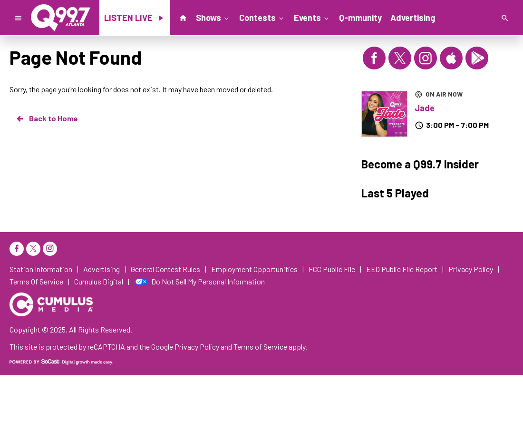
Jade (425, 108)
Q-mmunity (360, 17)
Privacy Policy (196, 346)
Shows (213, 17)
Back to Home (46, 118)
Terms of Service (260, 346)
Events (312, 17)
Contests (262, 17)
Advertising (412, 17)
